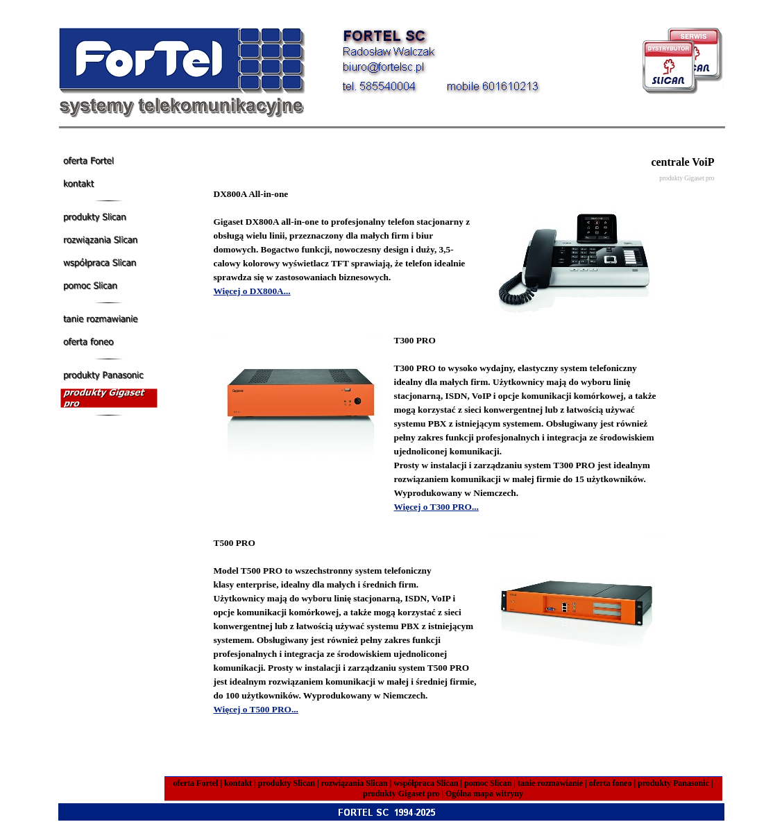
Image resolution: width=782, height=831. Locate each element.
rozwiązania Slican (354, 783)
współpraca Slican (425, 783)
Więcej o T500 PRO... (256, 709)
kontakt (238, 783)
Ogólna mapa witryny (484, 793)
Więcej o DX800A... (252, 291)
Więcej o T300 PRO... (436, 507)
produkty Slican (286, 783)
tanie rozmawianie (550, 783)
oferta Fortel (195, 783)
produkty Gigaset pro (401, 793)
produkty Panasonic (673, 783)
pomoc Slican (487, 783)
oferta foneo (610, 783)
